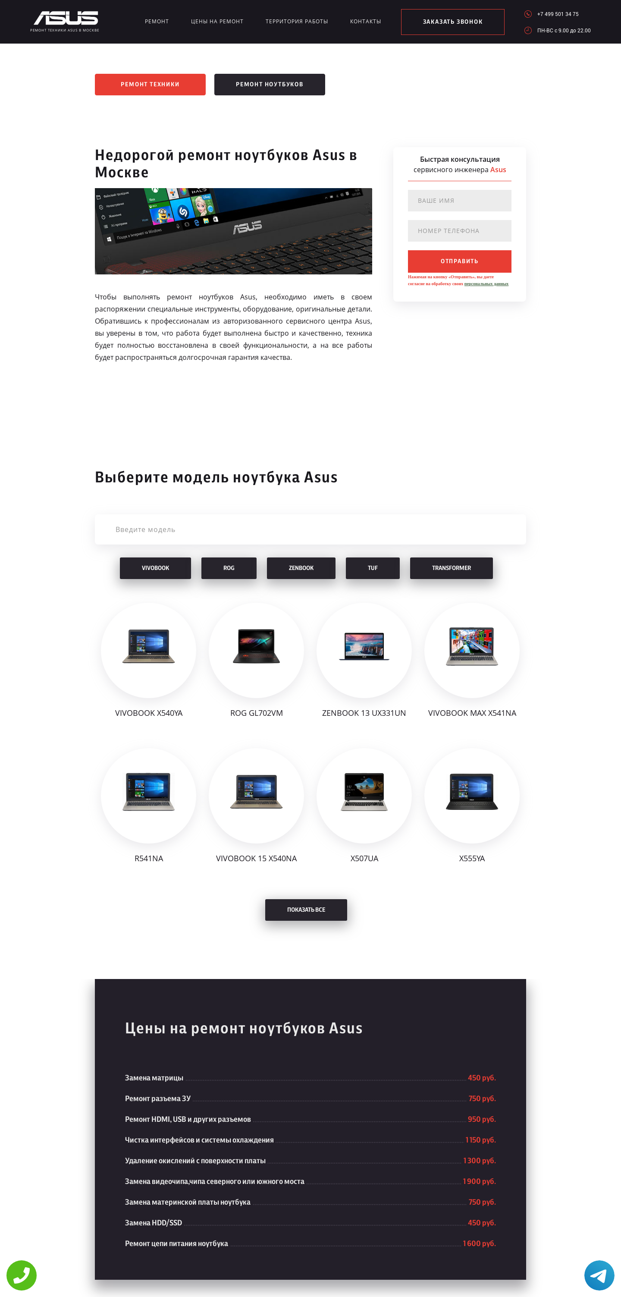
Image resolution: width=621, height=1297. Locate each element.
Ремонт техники (150, 85)
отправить (460, 261)
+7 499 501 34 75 (558, 13)
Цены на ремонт (217, 21)
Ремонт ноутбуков (270, 85)
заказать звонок (453, 22)
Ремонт (157, 21)
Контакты (365, 21)
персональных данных (486, 283)
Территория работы (297, 21)
